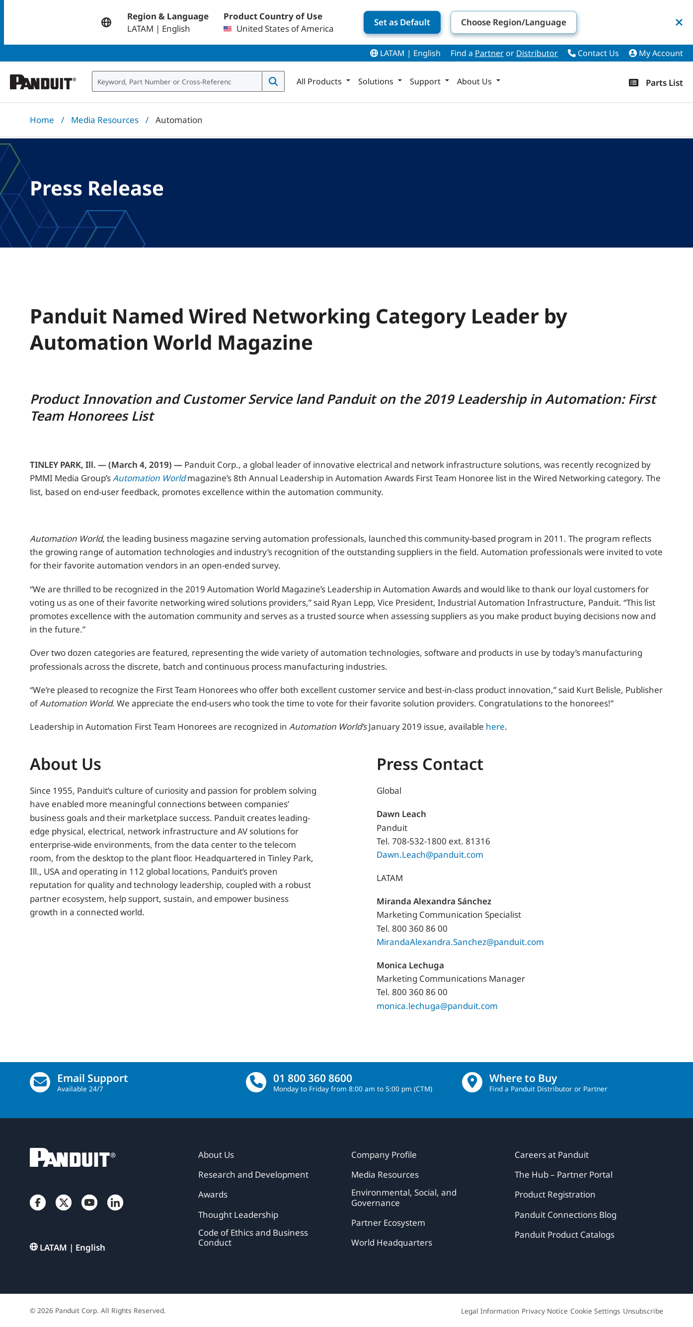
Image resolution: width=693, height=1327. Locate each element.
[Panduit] (43, 79)
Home (42, 120)
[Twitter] (64, 1212)
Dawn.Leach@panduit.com (430, 854)
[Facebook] (38, 1212)
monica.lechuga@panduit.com (437, 1005)
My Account (656, 53)
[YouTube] (89, 1212)
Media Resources (105, 120)
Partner (489, 53)
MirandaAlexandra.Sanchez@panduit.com (460, 942)
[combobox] (177, 81)
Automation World (149, 478)
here (495, 726)
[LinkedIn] (115, 1212)
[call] (256, 1082)
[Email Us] (40, 1082)
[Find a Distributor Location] (472, 1082)
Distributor (537, 53)
